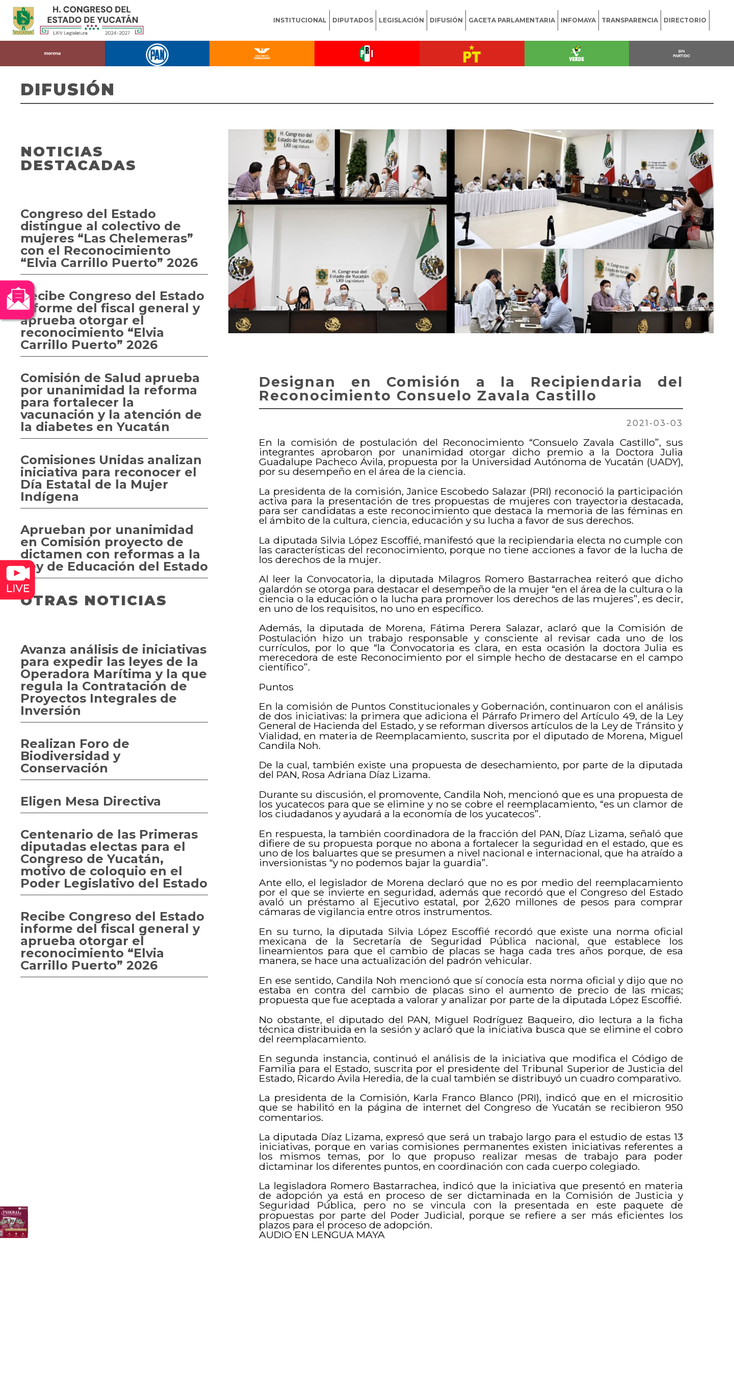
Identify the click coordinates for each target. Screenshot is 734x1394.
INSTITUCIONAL (300, 20)
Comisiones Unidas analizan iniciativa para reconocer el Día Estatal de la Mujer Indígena (111, 478)
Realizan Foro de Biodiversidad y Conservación (74, 755)
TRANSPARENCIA (629, 20)
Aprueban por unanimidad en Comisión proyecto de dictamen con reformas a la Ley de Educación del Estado (114, 548)
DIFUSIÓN (446, 20)
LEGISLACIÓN (401, 20)
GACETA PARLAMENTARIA (511, 20)
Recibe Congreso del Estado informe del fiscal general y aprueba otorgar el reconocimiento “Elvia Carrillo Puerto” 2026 (112, 320)
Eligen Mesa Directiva (90, 801)
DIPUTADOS (352, 20)
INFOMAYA (578, 20)
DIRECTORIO (685, 20)
